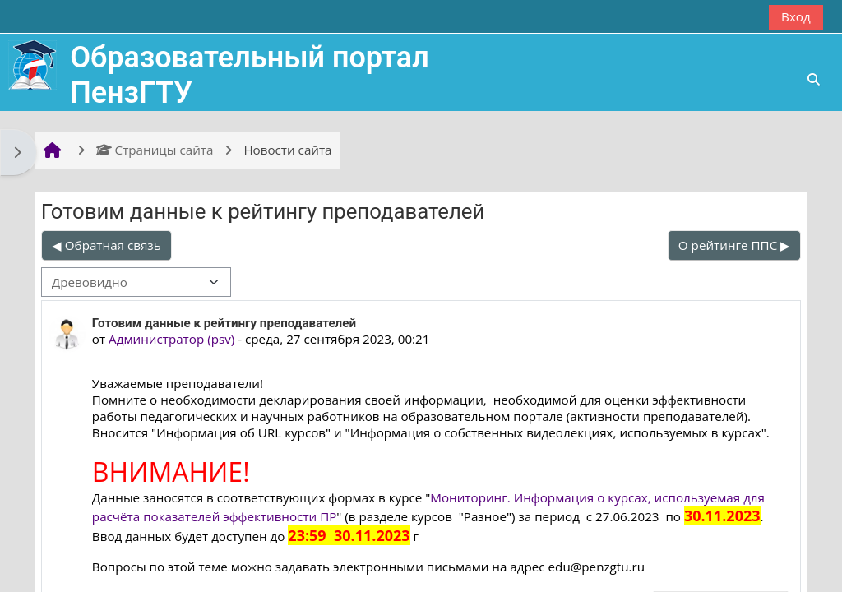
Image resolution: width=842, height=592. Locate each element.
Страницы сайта (155, 149)
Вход (796, 16)
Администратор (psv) (171, 339)
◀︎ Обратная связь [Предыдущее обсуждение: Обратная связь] (106, 245)
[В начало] (32, 63)
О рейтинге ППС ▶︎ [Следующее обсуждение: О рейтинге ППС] (734, 245)
